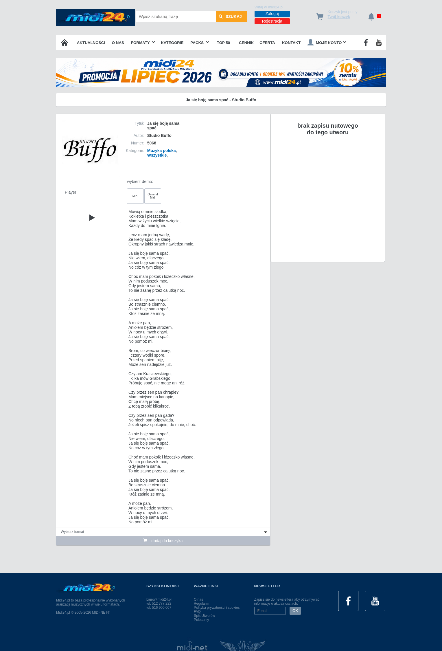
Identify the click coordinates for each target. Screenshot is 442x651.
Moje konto (326, 42)
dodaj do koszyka (163, 540)
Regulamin (202, 604)
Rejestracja (272, 21)
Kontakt (291, 43)
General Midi (153, 196)
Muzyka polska (161, 150)
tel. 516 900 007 (158, 608)
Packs (199, 43)
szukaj (230, 16)
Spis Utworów (204, 616)
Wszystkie (157, 155)
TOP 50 (223, 43)
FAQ (197, 612)
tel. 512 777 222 (158, 604)
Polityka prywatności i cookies (217, 608)
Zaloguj (272, 13)
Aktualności (91, 43)
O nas (118, 43)
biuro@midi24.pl (159, 599)
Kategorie (172, 43)
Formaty (143, 43)
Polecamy (201, 620)
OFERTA (267, 43)
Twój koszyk (339, 16)
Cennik (246, 43)
